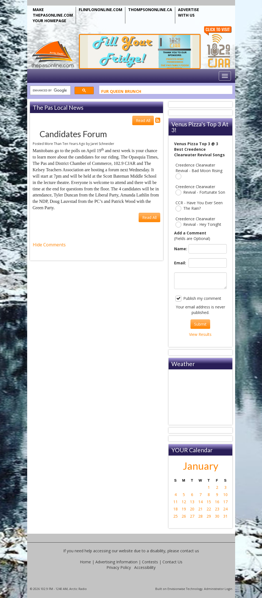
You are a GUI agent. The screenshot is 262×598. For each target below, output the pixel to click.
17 (225, 501)
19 (184, 509)
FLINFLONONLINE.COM (100, 9)
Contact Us (172, 561)
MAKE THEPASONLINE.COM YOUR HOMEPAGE (53, 15)
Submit (200, 324)
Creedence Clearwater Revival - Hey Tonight (198, 222)
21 (200, 509)
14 (200, 501)
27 (192, 516)
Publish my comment (198, 298)
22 (209, 509)
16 (217, 501)
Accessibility (145, 567)
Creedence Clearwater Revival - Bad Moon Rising (198, 170)
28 (200, 516)
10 (225, 494)
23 (217, 509)
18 (175, 509)
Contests (150, 561)
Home (85, 561)
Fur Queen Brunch (121, 92)
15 (209, 501)
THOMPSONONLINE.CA (150, 9)
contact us (189, 550)
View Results (200, 334)
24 (225, 509)
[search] (50, 90)
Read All (143, 120)
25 (175, 516)
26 (184, 516)
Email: (180, 262)
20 (192, 509)
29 (209, 516)
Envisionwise (176, 589)
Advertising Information (116, 561)
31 (225, 516)
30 (217, 516)
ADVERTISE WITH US (188, 12)
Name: (180, 248)
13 (192, 501)
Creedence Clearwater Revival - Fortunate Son (200, 189)
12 (184, 501)
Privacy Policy (118, 567)
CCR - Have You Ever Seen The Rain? (199, 205)
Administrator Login (218, 589)
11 (175, 501)
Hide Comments (49, 245)
